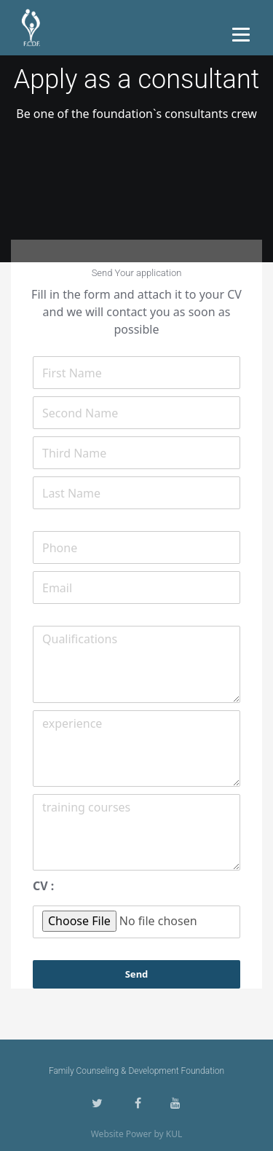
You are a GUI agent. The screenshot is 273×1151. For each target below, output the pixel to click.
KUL (174, 1134)
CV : (43, 886)
